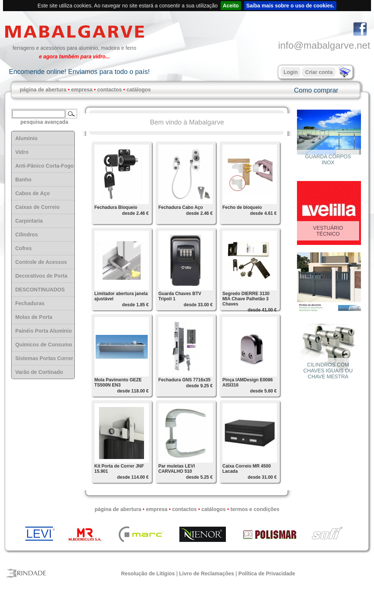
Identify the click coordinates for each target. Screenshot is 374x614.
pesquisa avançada (44, 122)
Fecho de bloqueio (242, 207)
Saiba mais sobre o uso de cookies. (290, 6)
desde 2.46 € (135, 213)
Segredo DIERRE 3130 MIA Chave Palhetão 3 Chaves (246, 299)
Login (291, 72)
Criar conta (319, 72)
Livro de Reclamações (206, 573)
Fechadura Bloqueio (116, 207)
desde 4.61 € (263, 213)
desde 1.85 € (135, 304)
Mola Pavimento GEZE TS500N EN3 (118, 382)
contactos (109, 90)
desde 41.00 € (261, 310)
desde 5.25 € (199, 477)
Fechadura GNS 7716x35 (185, 379)
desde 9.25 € (199, 385)
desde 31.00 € (261, 477)
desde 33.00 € (197, 304)
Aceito (231, 6)
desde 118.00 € (133, 391)
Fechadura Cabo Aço (181, 207)
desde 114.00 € (133, 477)
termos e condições (254, 509)
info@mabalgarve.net (324, 45)
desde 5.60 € (263, 391)
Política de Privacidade (267, 573)
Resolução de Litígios (148, 573)
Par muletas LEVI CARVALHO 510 (177, 468)
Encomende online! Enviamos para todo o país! (79, 71)
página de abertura (43, 90)
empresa (82, 90)
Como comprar (316, 90)
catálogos (139, 90)
